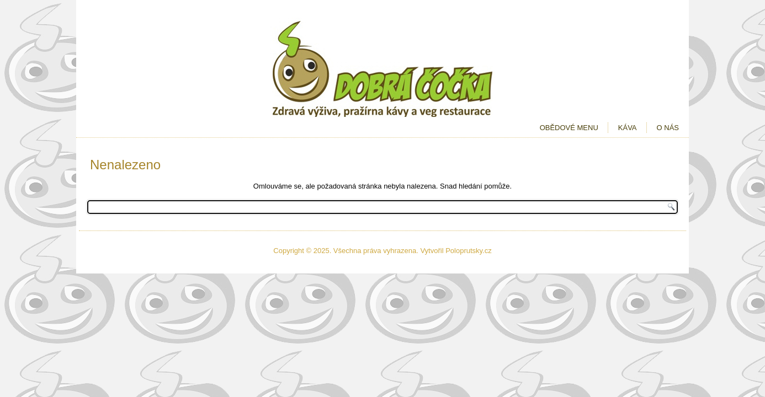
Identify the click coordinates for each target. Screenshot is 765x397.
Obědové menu (569, 128)
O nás (668, 128)
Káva (627, 128)
